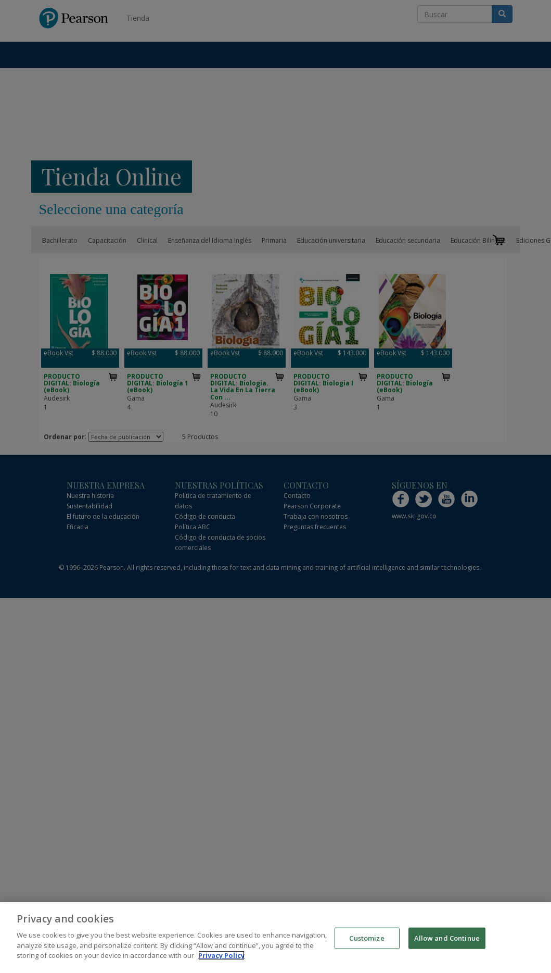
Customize (366, 937)
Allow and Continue (447, 937)
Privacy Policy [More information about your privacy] (221, 955)
